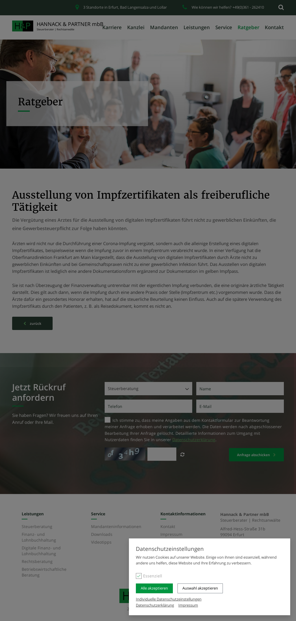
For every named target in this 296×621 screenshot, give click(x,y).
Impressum (188, 605)
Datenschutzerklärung (155, 605)
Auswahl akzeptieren (200, 588)
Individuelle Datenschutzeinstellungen (168, 599)
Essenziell (152, 576)
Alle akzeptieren (154, 588)
